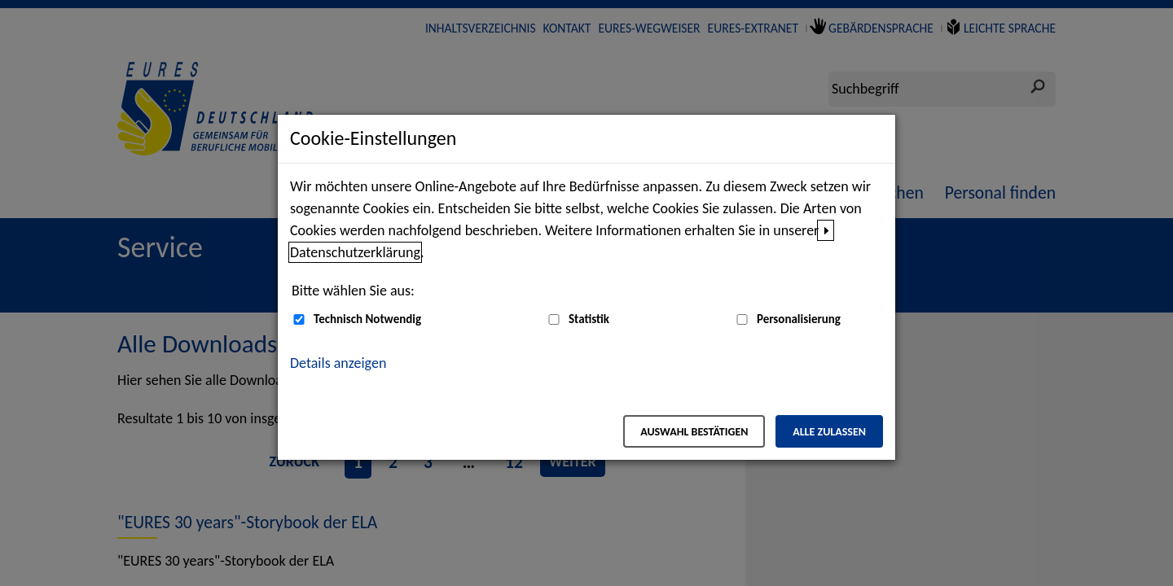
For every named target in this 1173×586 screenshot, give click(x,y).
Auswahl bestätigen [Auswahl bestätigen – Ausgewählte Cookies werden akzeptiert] (694, 432)
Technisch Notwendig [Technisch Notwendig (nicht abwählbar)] (367, 319)
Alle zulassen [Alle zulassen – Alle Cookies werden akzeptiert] (829, 432)
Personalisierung (799, 319)
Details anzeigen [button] (338, 363)
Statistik (589, 319)
